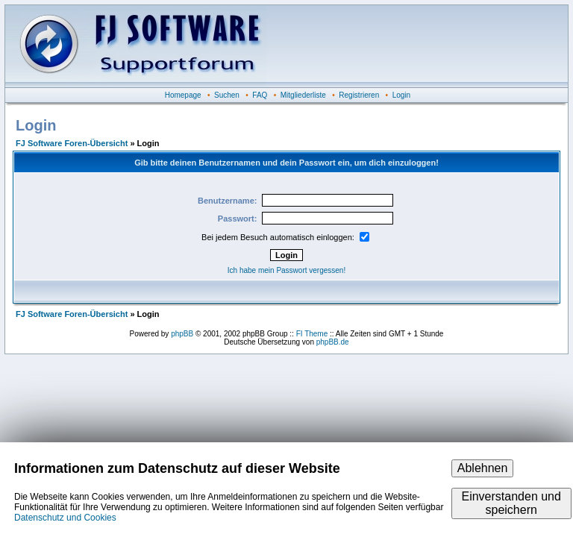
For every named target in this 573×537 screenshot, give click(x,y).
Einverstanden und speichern (510, 503)
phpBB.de (332, 342)
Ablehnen (482, 468)
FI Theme (312, 334)
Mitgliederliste (303, 95)
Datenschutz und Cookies (65, 517)
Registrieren (359, 95)
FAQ (259, 95)
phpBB (182, 334)
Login (401, 95)
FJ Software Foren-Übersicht (72, 143)
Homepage (183, 95)
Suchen (226, 95)
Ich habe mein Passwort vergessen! (286, 270)
